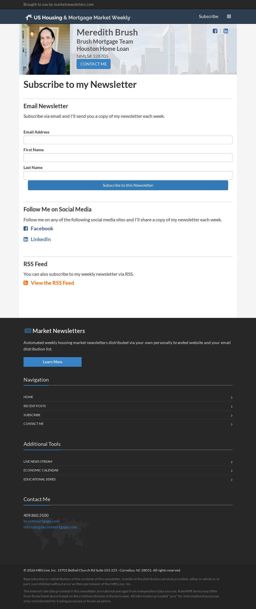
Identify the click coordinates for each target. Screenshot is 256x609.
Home (28, 397)
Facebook (38, 228)
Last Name (33, 167)
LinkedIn (37, 239)
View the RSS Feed (49, 282)
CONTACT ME (93, 63)
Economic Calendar (41, 470)
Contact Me (34, 423)
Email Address (36, 131)
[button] (229, 16)
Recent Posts (35, 406)
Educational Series (40, 479)
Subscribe (208, 16)
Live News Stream (38, 461)
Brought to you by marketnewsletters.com (59, 4)
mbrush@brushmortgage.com (50, 526)
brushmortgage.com (42, 521)
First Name (34, 149)
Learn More (52, 361)
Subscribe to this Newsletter (128, 185)
